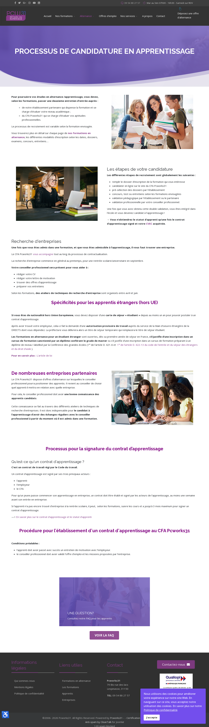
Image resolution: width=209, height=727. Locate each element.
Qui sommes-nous (24, 680)
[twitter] (19, 2)
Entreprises (68, 697)
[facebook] (15, 2)
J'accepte (151, 717)
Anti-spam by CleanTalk (98, 722)
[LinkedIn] (39, 2)
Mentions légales (23, 687)
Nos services (127, 16)
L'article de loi (44, 355)
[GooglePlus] (24, 2)
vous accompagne (43, 254)
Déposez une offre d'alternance (188, 12)
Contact (160, 16)
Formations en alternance (76, 678)
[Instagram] (29, 2)
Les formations (70, 685)
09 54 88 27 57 (132, 2)
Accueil (47, 16)
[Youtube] (34, 2)
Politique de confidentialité (29, 693)
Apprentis (67, 691)
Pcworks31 (116, 718)
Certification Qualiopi (138, 718)
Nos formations (64, 16)
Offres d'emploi (107, 16)
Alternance (86, 16)
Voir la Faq (104, 635)
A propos (147, 16)
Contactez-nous (173, 664)
